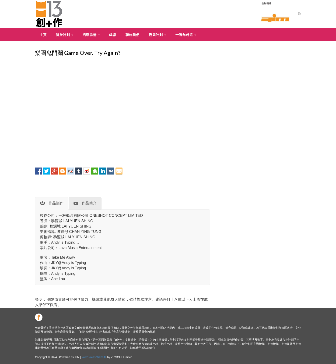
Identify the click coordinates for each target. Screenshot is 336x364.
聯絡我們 (133, 35)
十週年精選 (185, 35)
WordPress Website (94, 357)
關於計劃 (64, 35)
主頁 (43, 35)
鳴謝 (112, 35)
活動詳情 (91, 35)
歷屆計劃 (157, 35)
